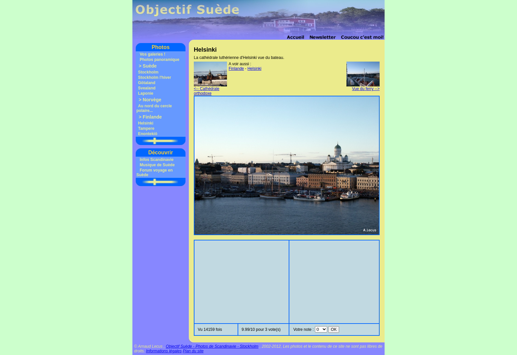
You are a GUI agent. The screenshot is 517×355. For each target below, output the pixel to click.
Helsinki (145, 123)
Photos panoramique (159, 59)
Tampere (146, 128)
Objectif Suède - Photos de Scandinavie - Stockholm (212, 346)
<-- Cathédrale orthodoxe (210, 89)
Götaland (146, 82)
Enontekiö (147, 133)
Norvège (152, 99)
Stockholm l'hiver (154, 77)
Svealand (147, 88)
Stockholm (148, 72)
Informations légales (164, 351)
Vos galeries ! (152, 54)
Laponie (145, 93)
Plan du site (193, 351)
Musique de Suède (157, 165)
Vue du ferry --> (363, 87)
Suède (150, 66)
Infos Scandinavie (157, 159)
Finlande (152, 117)
